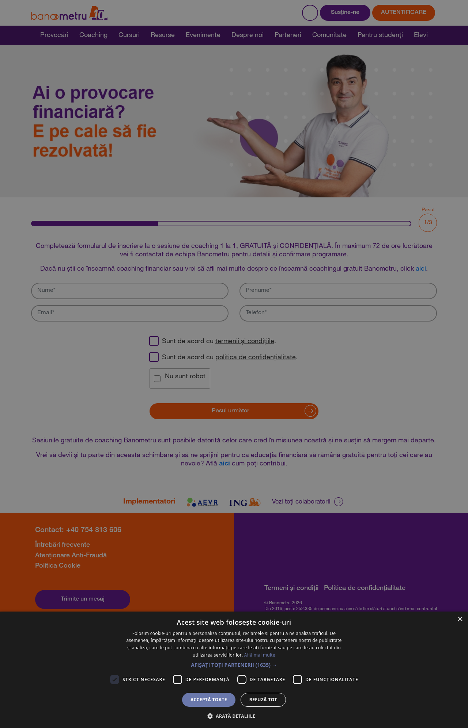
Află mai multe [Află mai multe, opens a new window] (259, 655)
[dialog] (234, 364)
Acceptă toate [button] (208, 700)
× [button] (460, 619)
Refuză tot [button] (263, 700)
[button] (234, 665)
